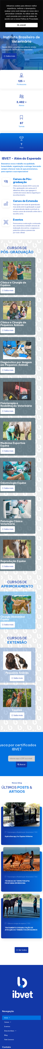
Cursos (7, 1022)
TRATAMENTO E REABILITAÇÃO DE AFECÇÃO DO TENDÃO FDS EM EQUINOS (21, 929)
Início (7, 1017)
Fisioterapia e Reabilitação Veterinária (20, 832)
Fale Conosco (9, 1039)
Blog (5, 1035)
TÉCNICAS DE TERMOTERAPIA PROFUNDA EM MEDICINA (17, 882)
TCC (35, 832)
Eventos (7, 1026)
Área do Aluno (10, 1030)
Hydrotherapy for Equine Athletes (19, 836)
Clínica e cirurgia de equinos (16, 923)
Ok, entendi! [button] (21, 25)
